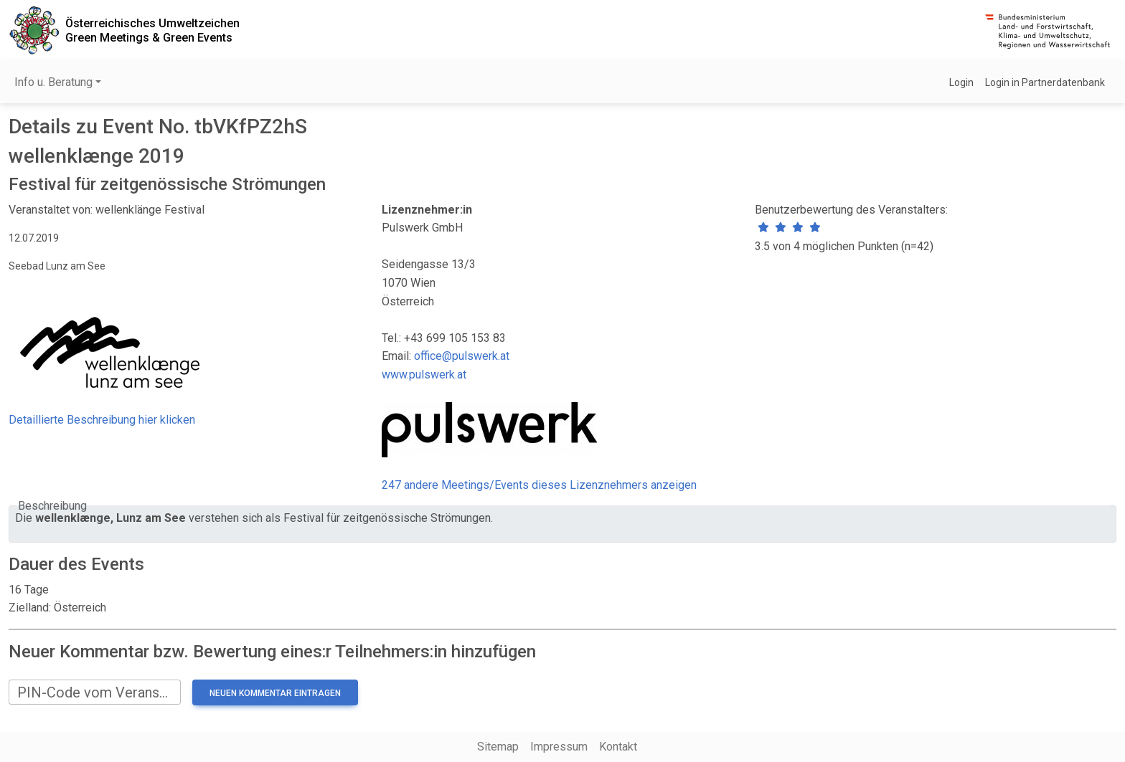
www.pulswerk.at (424, 374)
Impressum (559, 746)
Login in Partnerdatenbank (1045, 82)
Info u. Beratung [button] (53, 82)
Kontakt (618, 746)
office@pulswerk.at (461, 356)
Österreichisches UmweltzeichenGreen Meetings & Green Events (152, 30)
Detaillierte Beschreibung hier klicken (102, 420)
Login (961, 82)
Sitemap (498, 746)
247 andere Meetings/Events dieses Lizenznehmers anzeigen (539, 485)
